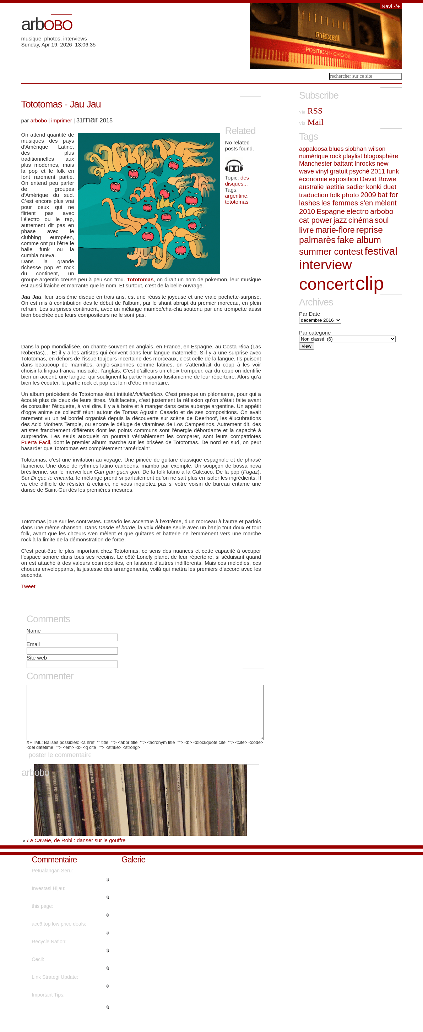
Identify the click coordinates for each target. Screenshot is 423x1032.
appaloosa (313, 148)
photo (350, 195)
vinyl (321, 171)
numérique (313, 156)
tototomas (237, 202)
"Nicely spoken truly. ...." (58, 979)
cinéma (360, 220)
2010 (307, 211)
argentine (236, 196)
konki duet (381, 187)
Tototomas (140, 279)
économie (313, 179)
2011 (378, 171)
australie (311, 187)
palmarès (317, 240)
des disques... (237, 181)
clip (370, 283)
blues (336, 148)
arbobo (38, 120)
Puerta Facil (35, 442)
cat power (315, 220)
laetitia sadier (345, 187)
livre (306, 229)
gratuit (339, 171)
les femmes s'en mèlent (359, 203)
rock (335, 156)
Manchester (315, 163)
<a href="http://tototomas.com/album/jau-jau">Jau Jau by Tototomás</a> (141, 330)
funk (393, 171)
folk (335, 195)
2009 (368, 195)
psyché (359, 171)
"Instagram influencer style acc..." (68, 943)
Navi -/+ (390, 6)
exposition (343, 179)
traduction (313, 195)
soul (382, 220)
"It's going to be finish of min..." (65, 961)
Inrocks (364, 163)
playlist (352, 156)
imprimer (61, 120)
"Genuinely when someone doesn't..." (61, 1017)
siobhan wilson (365, 148)
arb (46, 24)
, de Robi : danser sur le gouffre (76, 851)
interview (325, 264)
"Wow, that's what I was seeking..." (70, 908)
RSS (310, 110)
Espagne (330, 211)
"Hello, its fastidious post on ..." (66, 996)
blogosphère (381, 156)
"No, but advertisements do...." (65, 925)
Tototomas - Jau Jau (61, 104)
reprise (369, 229)
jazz (340, 220)
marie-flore (335, 229)
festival (380, 251)
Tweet (28, 586)
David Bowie (378, 179)
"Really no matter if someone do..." (70, 890)
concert (326, 284)
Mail (311, 122)
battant (343, 163)
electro (357, 211)
